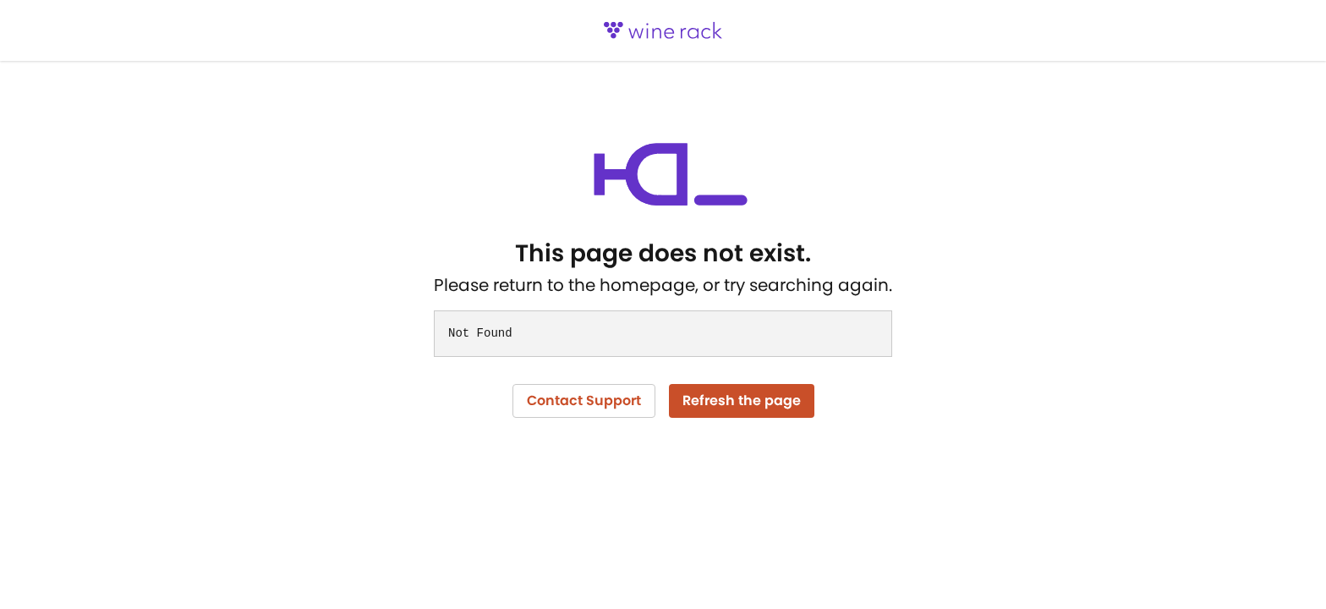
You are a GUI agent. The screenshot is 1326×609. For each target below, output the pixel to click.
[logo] (663, 30)
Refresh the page (741, 400)
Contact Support (584, 400)
